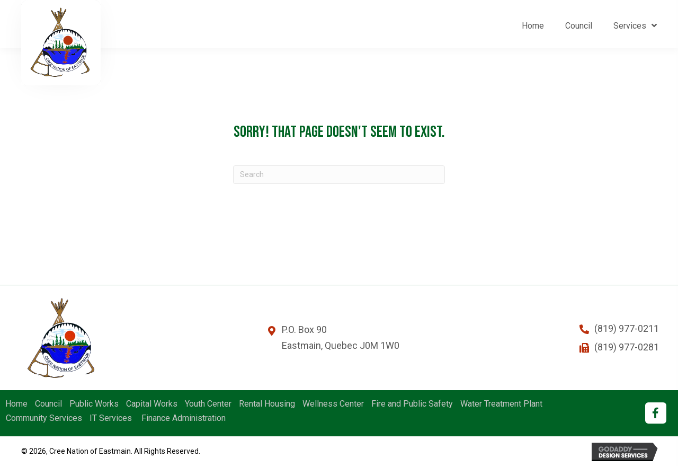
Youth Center (208, 404)
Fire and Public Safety (412, 404)
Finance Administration (182, 418)
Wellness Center (333, 404)
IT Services (111, 418)
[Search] (339, 174)
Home (16, 404)
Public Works (94, 404)
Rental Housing (267, 404)
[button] (655, 413)
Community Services (44, 418)
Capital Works (151, 404)
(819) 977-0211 (626, 328)
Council (48, 404)
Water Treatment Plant (501, 404)
